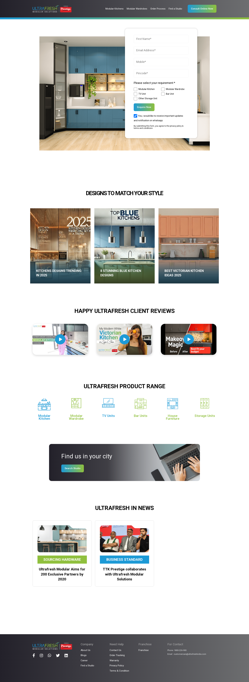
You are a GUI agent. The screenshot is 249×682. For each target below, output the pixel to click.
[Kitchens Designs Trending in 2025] (60, 245)
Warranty (114, 660)
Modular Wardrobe (175, 89)
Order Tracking (117, 655)
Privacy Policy (117, 665)
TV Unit (142, 94)
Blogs (84, 655)
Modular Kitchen (146, 89)
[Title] (34, 655)
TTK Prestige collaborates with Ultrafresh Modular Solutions (124, 574)
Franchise (143, 650)
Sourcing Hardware (62, 559)
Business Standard (124, 559)
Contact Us (115, 650)
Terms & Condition (119, 670)
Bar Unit (170, 94)
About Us (85, 650)
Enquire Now (144, 107)
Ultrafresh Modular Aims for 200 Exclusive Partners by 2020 (62, 574)
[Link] (52, 8)
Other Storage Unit (147, 98)
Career (84, 660)
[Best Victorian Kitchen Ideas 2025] (188, 245)
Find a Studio (87, 665)
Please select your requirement (154, 83)
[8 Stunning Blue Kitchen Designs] (124, 245)
